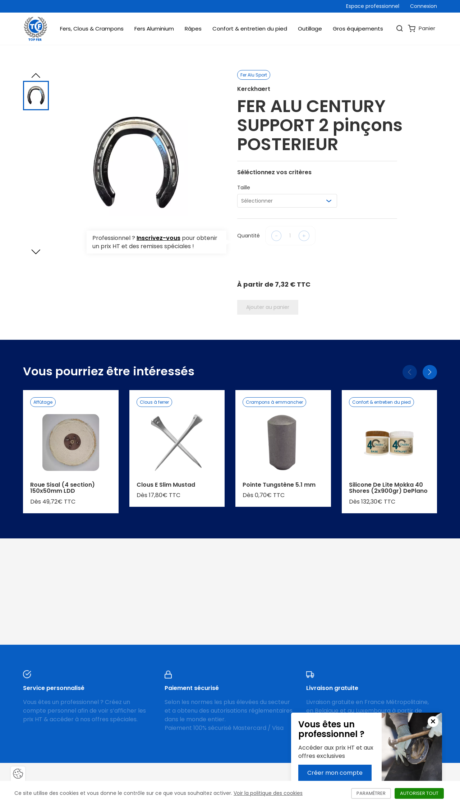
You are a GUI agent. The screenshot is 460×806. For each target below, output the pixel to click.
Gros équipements (358, 28)
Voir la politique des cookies (268, 793)
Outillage (310, 28)
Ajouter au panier (267, 307)
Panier (421, 28)
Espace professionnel (372, 6)
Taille (243, 187)
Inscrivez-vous (158, 238)
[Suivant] (430, 372)
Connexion (423, 6)
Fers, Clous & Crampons (92, 28)
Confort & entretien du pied (249, 28)
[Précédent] (409, 372)
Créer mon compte (335, 773)
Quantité (248, 235)
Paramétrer (373, 793)
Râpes (193, 28)
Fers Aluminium (154, 28)
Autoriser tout (422, 793)
